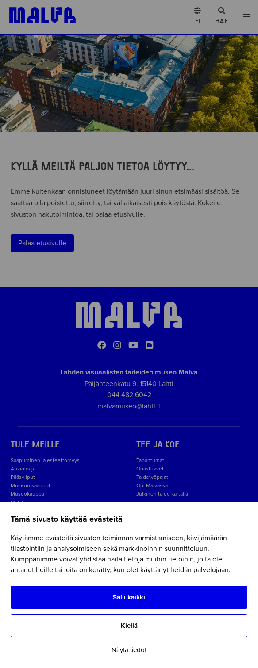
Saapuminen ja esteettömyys (45, 460)
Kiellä (129, 626)
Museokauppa (27, 494)
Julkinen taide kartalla (162, 494)
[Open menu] (246, 17)
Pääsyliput (23, 477)
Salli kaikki (129, 597)
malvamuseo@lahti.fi (129, 406)
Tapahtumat (150, 460)
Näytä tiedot (129, 650)
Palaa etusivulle (42, 243)
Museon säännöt (32, 485)
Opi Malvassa (152, 485)
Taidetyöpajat (152, 477)
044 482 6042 (129, 394)
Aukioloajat (24, 469)
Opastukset (150, 469)
